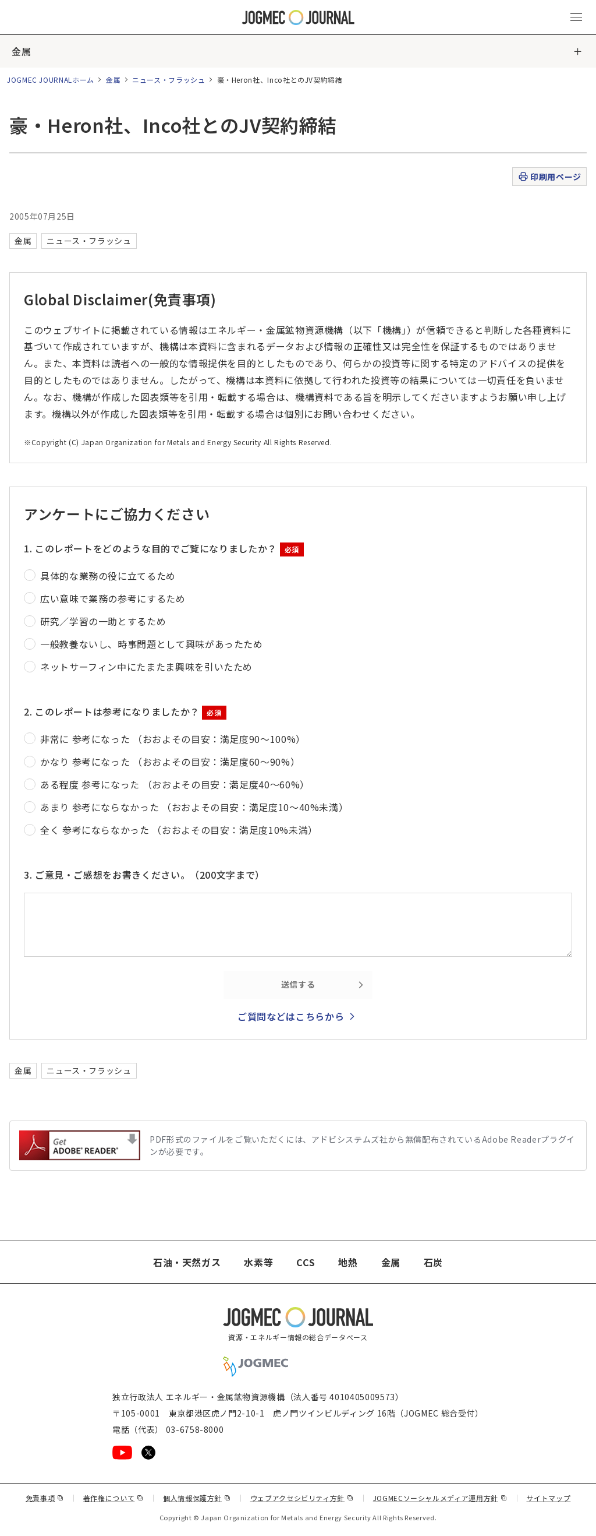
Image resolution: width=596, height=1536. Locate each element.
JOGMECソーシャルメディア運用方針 (440, 1498)
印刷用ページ (549, 177)
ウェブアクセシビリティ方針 (302, 1498)
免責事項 (45, 1498)
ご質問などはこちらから (290, 1016)
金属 (21, 51)
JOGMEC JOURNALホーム (50, 79)
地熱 (347, 1262)
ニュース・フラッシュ (168, 79)
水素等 (258, 1262)
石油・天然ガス (187, 1262)
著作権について (113, 1498)
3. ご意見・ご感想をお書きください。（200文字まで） (144, 875)
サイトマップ (549, 1498)
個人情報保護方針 (197, 1498)
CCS (305, 1262)
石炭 (433, 1262)
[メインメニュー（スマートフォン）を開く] (576, 17)
